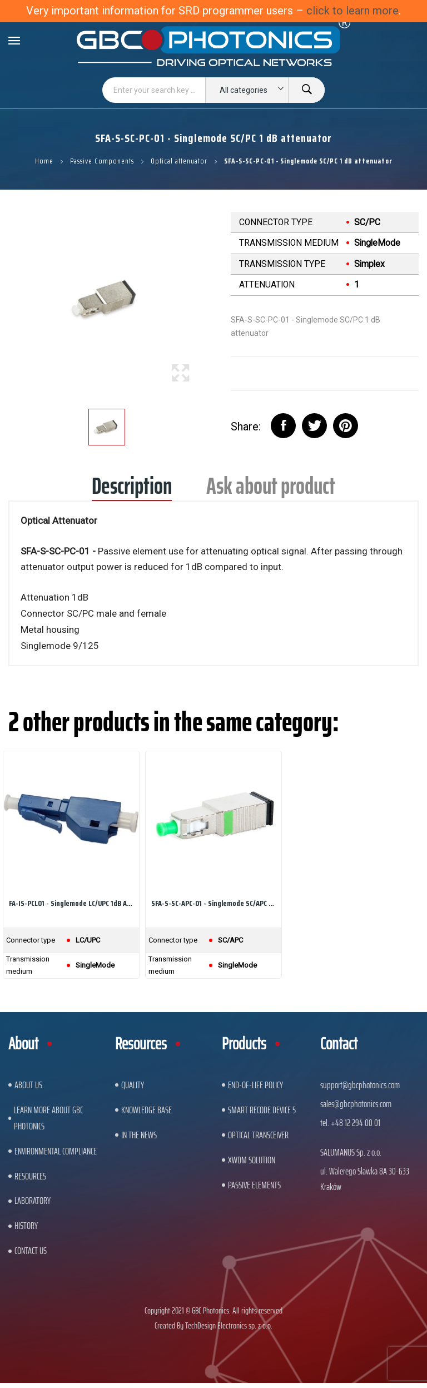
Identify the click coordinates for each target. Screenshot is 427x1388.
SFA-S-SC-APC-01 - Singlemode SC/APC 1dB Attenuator (213, 903)
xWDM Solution (251, 1160)
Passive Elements (254, 1185)
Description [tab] (132, 489)
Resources (30, 1176)
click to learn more (352, 10)
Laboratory (32, 1200)
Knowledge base (146, 1110)
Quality (132, 1085)
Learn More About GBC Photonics (48, 1118)
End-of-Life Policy (255, 1085)
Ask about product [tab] (270, 489)
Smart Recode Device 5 (262, 1110)
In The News (139, 1135)
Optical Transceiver (258, 1135)
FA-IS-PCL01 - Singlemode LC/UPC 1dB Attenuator (71, 903)
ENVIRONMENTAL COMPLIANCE (55, 1151)
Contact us (30, 1250)
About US (28, 1085)
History (26, 1225)
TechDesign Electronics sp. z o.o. (228, 1325)
